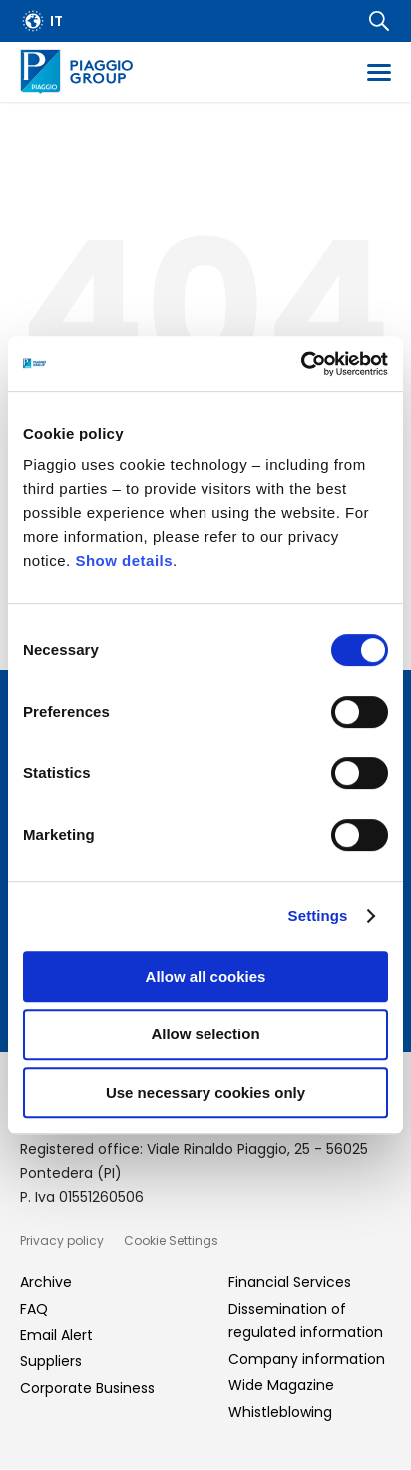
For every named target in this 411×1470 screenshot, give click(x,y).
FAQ (34, 1309)
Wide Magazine (281, 1385)
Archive (46, 1282)
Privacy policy (62, 1240)
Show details (124, 560)
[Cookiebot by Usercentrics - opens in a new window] (300, 364)
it (56, 21)
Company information (306, 1359)
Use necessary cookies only (205, 1092)
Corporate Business (87, 1388)
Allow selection (205, 1034)
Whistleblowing (280, 1412)
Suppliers (51, 1361)
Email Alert (56, 1335)
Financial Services (289, 1282)
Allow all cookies (206, 976)
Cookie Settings (171, 1240)
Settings (318, 915)
